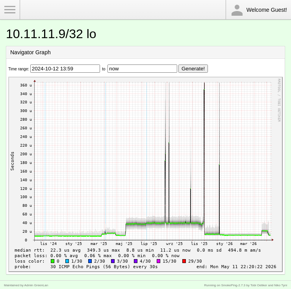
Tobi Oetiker (258, 285)
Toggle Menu (10, 10)
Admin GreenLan (36, 285)
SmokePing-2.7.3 (233, 285)
